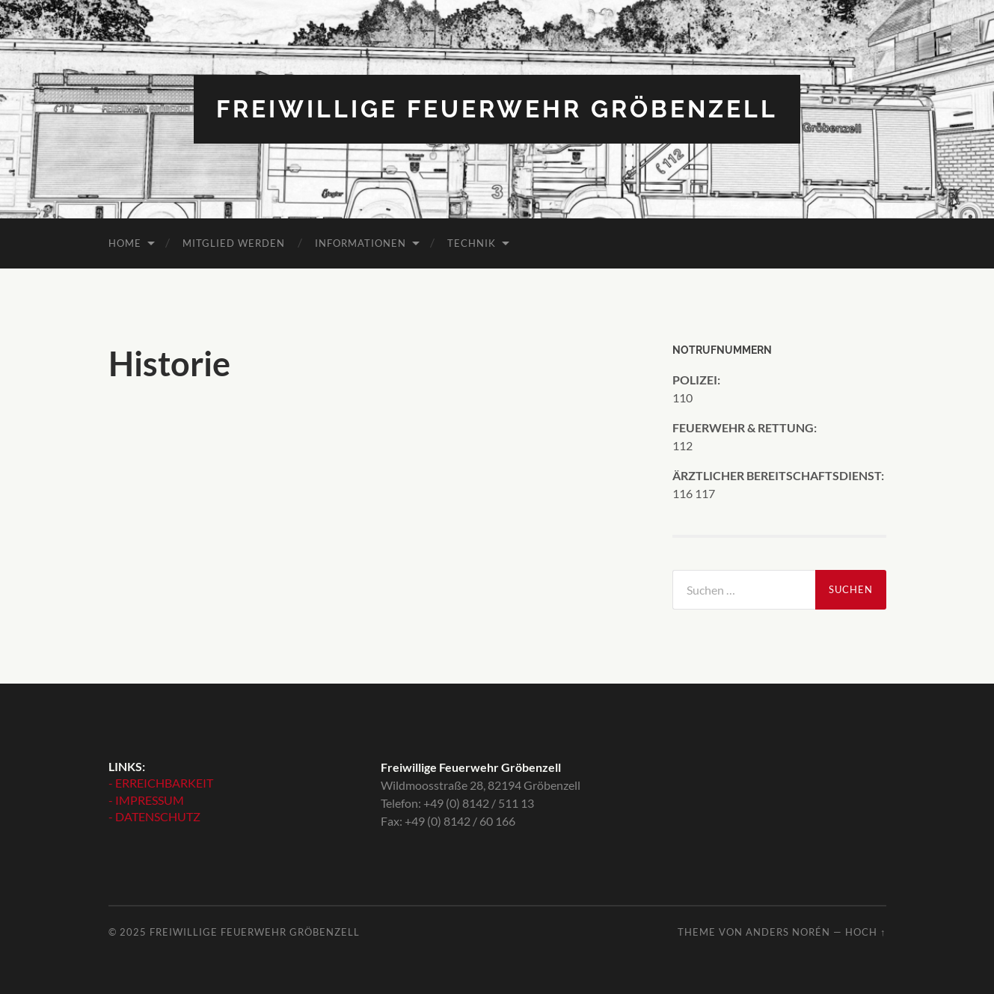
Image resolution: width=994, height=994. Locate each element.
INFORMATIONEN (360, 243)
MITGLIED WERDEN (233, 243)
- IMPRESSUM (146, 800)
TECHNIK (471, 243)
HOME (124, 243)
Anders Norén (788, 932)
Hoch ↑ (865, 932)
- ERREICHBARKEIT (160, 783)
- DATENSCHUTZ (154, 816)
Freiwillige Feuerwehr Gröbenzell (497, 109)
